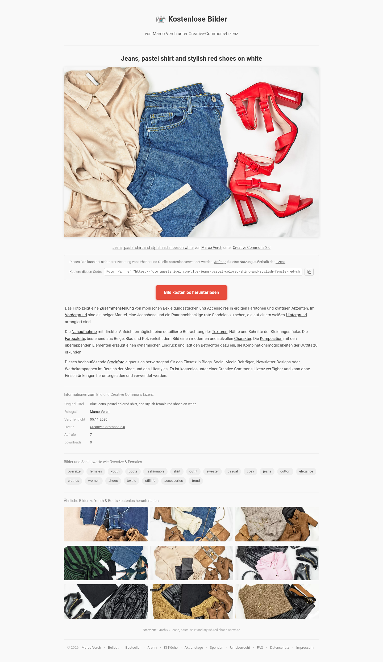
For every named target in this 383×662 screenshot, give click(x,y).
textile (131, 481)
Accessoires (218, 309)
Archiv (163, 631)
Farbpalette (75, 339)
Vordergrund (76, 315)
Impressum (305, 648)
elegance (306, 472)
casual (233, 472)
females (96, 472)
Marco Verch (211, 247)
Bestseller (133, 648)
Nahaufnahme (84, 332)
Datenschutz (279, 648)
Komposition (271, 339)
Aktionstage (194, 648)
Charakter (242, 339)
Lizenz (280, 262)
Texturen (219, 332)
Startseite (150, 631)
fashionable (155, 472)
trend (196, 481)
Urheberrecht (240, 648)
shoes (113, 481)
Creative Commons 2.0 (251, 247)
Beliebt (113, 648)
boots (132, 472)
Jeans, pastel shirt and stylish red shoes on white (153, 247)
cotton (285, 472)
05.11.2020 (98, 420)
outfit (193, 472)
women (93, 481)
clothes (73, 481)
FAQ (260, 648)
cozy (250, 472)
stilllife (150, 481)
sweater (212, 472)
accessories (173, 481)
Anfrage (220, 262)
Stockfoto (115, 362)
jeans (267, 472)
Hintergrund (296, 315)
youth (115, 472)
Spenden (216, 648)
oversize (74, 472)
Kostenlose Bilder (191, 19)
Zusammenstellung (117, 309)
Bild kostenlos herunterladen (191, 293)
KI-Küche (171, 648)
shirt (176, 472)
